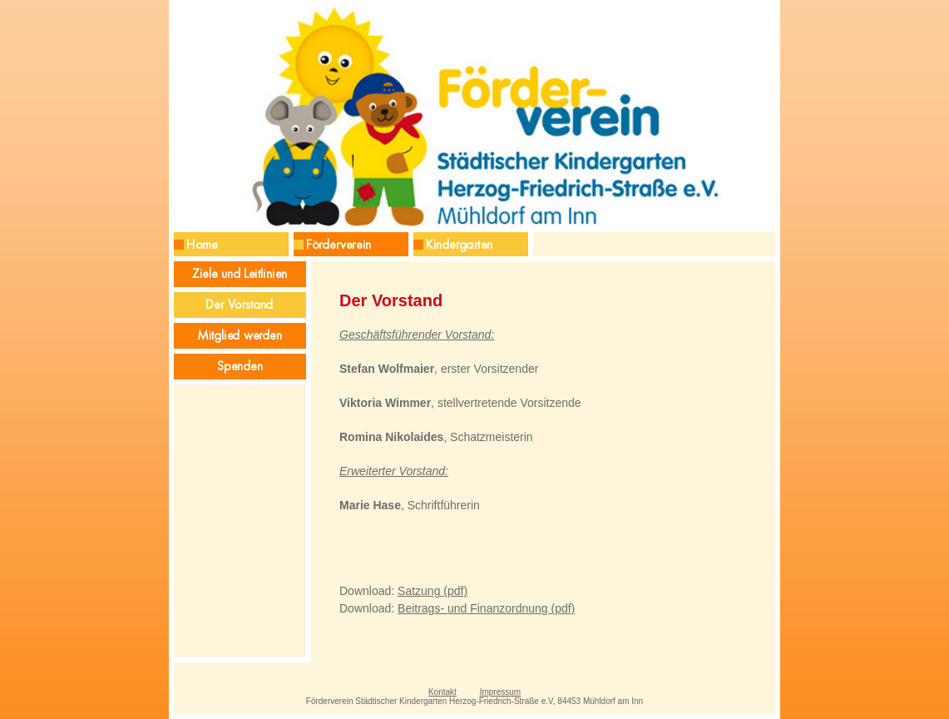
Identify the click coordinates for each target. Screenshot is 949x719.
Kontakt (442, 692)
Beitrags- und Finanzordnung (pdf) (486, 608)
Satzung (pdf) (432, 591)
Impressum (500, 692)
